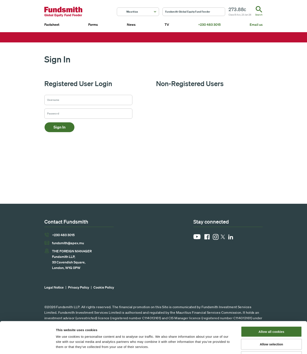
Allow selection (271, 314)
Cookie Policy (103, 287)
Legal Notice (54, 287)
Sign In (59, 127)
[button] (138, 11)
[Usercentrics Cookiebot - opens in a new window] (27, 345)
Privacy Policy (78, 287)
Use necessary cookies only (271, 327)
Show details (224, 345)
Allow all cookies (271, 302)
